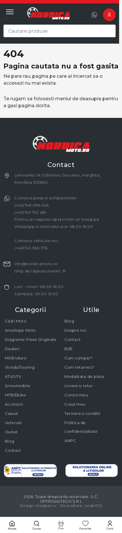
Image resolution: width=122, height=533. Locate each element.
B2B (68, 348)
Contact (13, 450)
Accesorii (14, 404)
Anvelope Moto (20, 330)
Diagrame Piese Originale (30, 339)
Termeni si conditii (82, 413)
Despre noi (75, 330)
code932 (93, 505)
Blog (9, 441)
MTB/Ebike (15, 395)
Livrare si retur (78, 385)
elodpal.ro (46, 505)
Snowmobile (17, 385)
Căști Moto (15, 321)
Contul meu (76, 395)
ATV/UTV (13, 376)
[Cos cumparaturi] (61, 525)
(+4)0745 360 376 (30, 248)
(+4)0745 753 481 (30, 212)
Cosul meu (74, 404)
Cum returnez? (79, 367)
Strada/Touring (20, 367)
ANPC (70, 440)
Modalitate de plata (84, 376)
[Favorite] (85, 525)
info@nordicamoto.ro (36, 263)
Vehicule (13, 422)
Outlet (11, 432)
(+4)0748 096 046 (31, 205)
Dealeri (12, 348)
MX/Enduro (16, 358)
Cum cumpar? (78, 358)
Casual (11, 413)
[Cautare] (36, 525)
